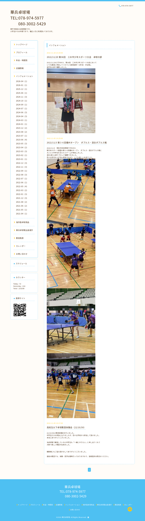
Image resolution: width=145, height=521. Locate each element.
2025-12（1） (22, 89)
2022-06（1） (22, 182)
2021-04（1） (22, 213)
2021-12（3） (22, 198)
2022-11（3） (22, 167)
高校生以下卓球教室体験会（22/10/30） (66, 427)
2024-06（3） (22, 112)
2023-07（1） (22, 135)
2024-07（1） (22, 108)
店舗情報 (19, 68)
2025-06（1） (22, 93)
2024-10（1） (22, 100)
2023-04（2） (22, 147)
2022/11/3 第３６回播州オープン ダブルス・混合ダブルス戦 (77, 142)
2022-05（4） (22, 186)
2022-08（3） (22, 174)
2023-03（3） (22, 151)
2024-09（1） (22, 104)
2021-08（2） (22, 202)
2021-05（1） (22, 209)
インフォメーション (23, 76)
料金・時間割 (20, 60)
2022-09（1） (22, 170)
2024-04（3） (22, 116)
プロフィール (20, 52)
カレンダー (20, 246)
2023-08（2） (22, 132)
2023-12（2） (22, 128)
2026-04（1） (22, 81)
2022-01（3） (22, 194)
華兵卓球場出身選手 (23, 230)
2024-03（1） (22, 120)
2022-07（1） (22, 178)
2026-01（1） (22, 85)
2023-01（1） (22, 159)
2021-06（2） (22, 206)
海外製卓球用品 (21, 222)
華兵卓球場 (66, 517)
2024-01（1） (22, 124)
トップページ (20, 44)
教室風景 (19, 238)
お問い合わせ (20, 254)
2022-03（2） (22, 190)
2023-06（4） (22, 139)
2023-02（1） (22, 155)
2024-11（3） (22, 97)
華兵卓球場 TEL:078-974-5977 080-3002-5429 (28, 18)
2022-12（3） (22, 163)
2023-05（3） (22, 143)
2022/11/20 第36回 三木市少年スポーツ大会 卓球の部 (74, 57)
